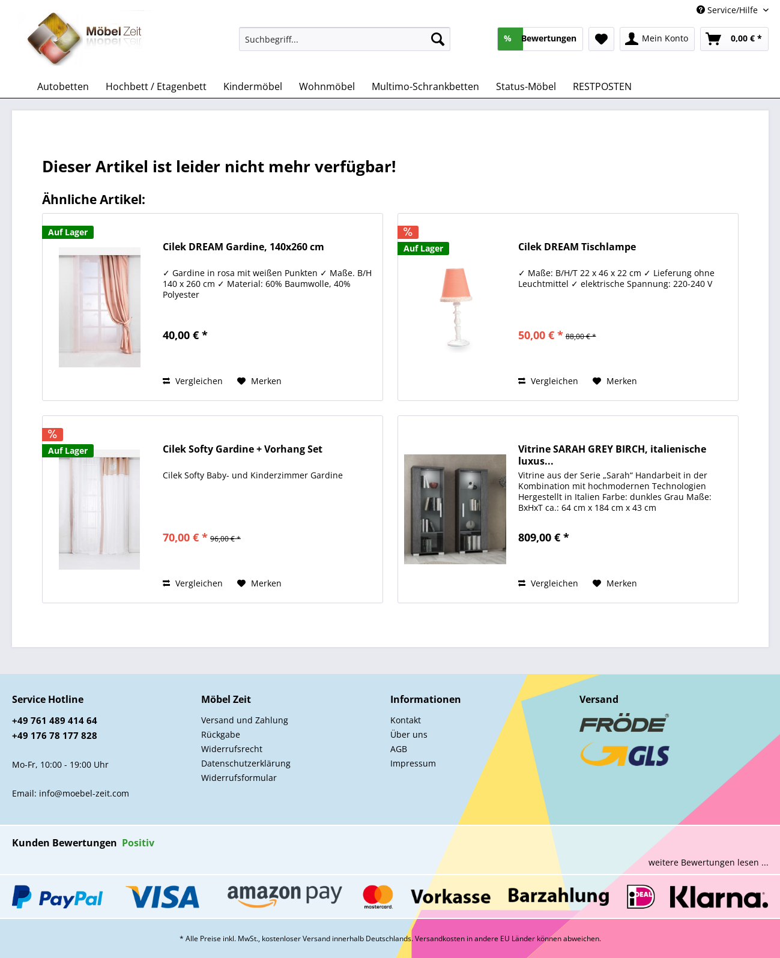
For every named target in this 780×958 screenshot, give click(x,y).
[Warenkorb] (734, 39)
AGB (398, 749)
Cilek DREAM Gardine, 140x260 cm (243, 247)
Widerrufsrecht (231, 749)
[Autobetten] (63, 86)
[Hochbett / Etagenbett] (156, 86)
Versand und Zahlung (244, 720)
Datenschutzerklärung (246, 763)
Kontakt (405, 720)
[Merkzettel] (601, 39)
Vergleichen (193, 381)
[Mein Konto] (657, 39)
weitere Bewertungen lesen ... (708, 862)
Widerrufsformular (239, 777)
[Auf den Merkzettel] (259, 381)
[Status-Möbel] (526, 86)
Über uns (409, 734)
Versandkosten (440, 938)
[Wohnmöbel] (327, 86)
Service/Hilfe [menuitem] (728, 10)
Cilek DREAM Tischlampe (577, 247)
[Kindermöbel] (253, 86)
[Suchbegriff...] (345, 39)
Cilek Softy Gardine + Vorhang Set (242, 449)
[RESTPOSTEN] (602, 86)
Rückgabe (220, 734)
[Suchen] (437, 39)
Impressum (413, 763)
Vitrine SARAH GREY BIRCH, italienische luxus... (612, 455)
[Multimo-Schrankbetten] (425, 86)
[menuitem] (345, 44)
